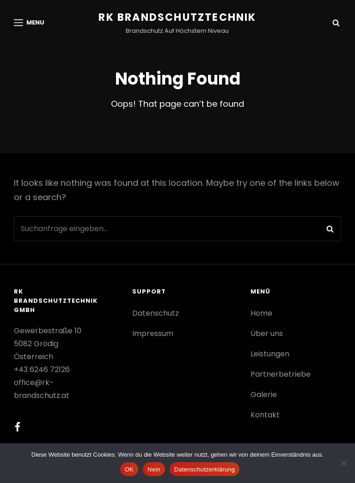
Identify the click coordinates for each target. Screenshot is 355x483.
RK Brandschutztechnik (177, 17)
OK (129, 469)
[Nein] (343, 463)
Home (261, 313)
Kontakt (265, 415)
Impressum (152, 333)
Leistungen (270, 353)
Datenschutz (155, 313)
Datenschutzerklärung (204, 469)
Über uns (267, 333)
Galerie (264, 394)
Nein (153, 469)
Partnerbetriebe (281, 374)
